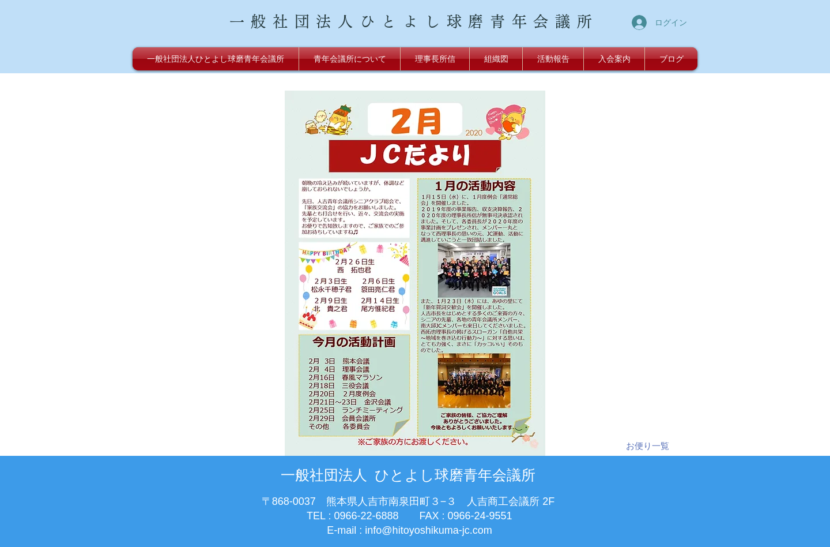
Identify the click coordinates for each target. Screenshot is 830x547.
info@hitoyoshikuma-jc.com (428, 530)
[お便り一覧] (647, 445)
